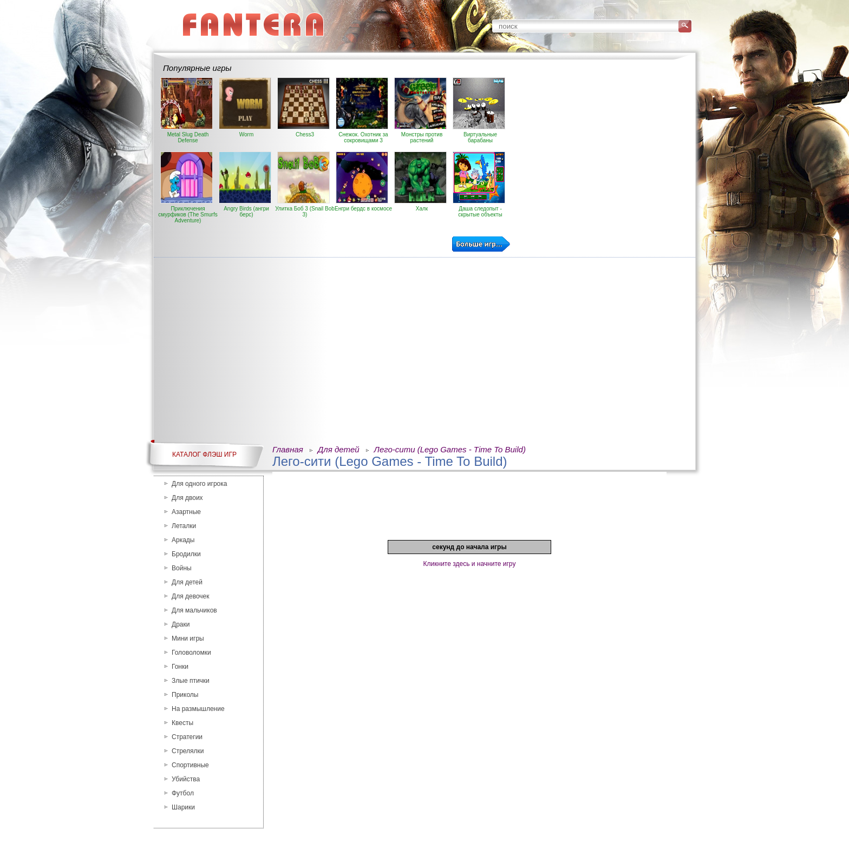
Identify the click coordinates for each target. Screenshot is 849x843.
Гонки (180, 666)
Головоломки (191, 652)
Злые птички (191, 680)
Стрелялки (188, 751)
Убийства (186, 779)
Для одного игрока (199, 484)
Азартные (186, 512)
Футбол (183, 793)
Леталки (184, 526)
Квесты (182, 723)
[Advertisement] (602, 153)
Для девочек (190, 596)
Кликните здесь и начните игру (469, 564)
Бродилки (186, 554)
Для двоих (187, 498)
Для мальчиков (194, 610)
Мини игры (188, 638)
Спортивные (190, 765)
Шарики (183, 807)
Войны (182, 568)
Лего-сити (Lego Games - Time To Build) (450, 449)
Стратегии (187, 737)
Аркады (183, 540)
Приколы (185, 695)
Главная (287, 449)
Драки (181, 624)
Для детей (187, 582)
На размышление (198, 709)
